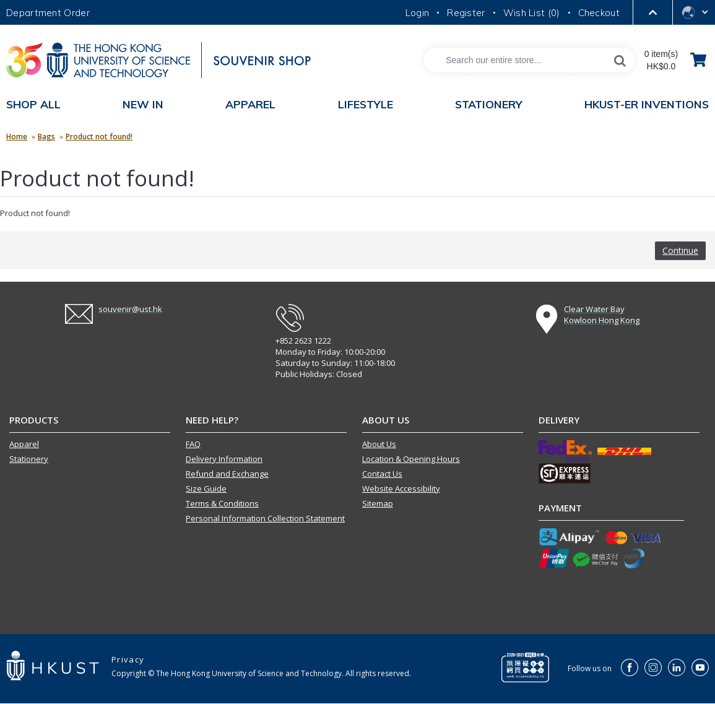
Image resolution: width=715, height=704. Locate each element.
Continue (680, 250)
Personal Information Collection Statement (265, 518)
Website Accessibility (401, 488)
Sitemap (377, 503)
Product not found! (99, 136)
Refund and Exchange (227, 473)
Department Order (48, 13)
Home (16, 136)
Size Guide (206, 488)
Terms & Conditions (222, 503)
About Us (379, 444)
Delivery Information (224, 458)
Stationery (28, 458)
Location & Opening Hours (411, 458)
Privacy (127, 659)
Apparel (24, 444)
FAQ (193, 444)
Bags (46, 136)
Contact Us (382, 473)
